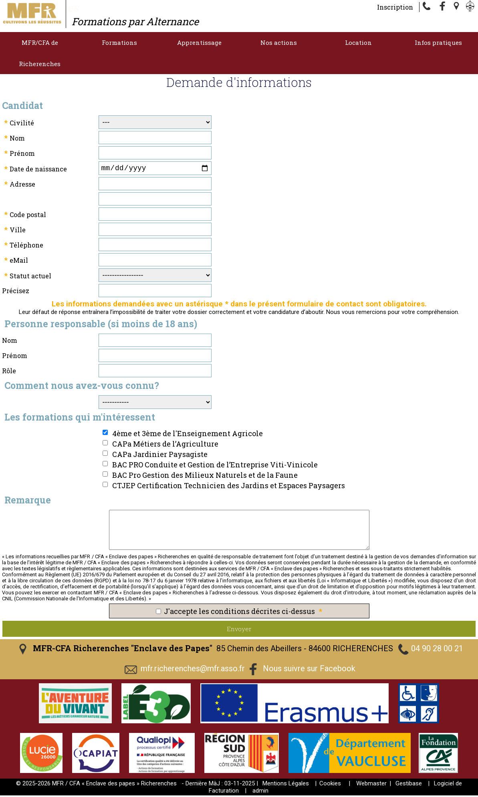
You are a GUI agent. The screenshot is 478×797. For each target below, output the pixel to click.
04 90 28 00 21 (437, 650)
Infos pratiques (438, 42)
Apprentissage (199, 42)
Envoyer (239, 630)
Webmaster (371, 785)
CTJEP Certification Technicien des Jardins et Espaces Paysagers (228, 487)
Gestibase (408, 785)
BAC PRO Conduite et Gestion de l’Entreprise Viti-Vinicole (215, 466)
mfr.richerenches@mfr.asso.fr (193, 670)
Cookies (330, 785)
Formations (119, 42)
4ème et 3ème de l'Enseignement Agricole (187, 435)
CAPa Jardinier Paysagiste (160, 456)
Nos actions (278, 42)
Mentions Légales (285, 785)
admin (260, 792)
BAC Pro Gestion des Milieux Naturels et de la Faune (205, 476)
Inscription (395, 7)
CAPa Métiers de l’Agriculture (165, 445)
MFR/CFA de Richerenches (40, 53)
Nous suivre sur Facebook (309, 670)
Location (358, 42)
